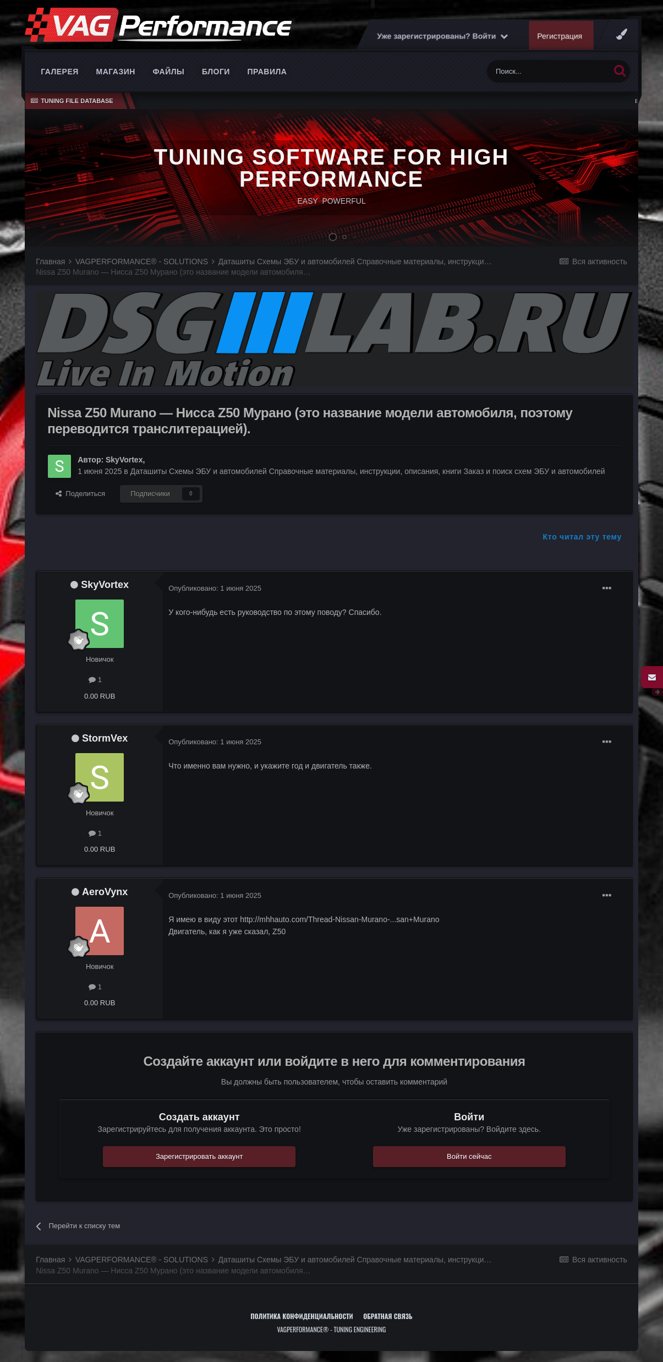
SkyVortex (124, 459)
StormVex (105, 738)
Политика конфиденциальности (301, 1316)
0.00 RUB (99, 696)
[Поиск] (548, 71)
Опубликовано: (214, 588)
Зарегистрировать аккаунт (199, 1156)
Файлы (169, 71)
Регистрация (560, 35)
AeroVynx (105, 891)
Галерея (60, 71)
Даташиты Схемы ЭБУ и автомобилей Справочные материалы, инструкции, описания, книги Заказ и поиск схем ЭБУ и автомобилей (367, 471)
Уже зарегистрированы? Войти (442, 35)
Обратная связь (388, 1316)
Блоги (216, 71)
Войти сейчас (469, 1156)
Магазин (115, 71)
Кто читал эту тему (582, 536)
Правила (267, 71)
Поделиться (80, 493)
